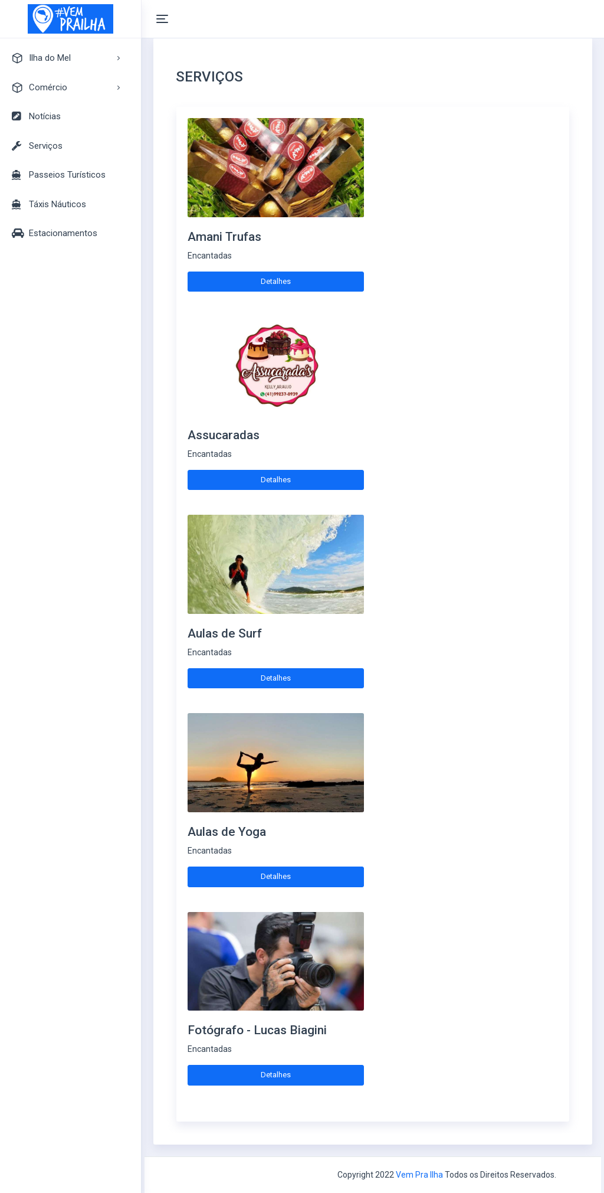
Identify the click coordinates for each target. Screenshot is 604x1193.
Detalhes (276, 281)
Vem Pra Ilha (419, 1174)
